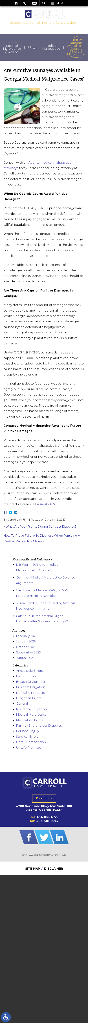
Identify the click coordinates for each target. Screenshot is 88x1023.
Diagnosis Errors (28, 698)
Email (34, 3)
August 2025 (25, 658)
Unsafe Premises (28, 747)
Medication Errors (29, 720)
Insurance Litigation (31, 709)
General (22, 703)
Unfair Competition (31, 742)
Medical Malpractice (51, 47)
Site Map (32, 868)
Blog (31, 47)
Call (25, 3)
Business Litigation (30, 687)
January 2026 (26, 641)
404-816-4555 (46, 504)
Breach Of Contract (30, 681)
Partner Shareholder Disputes (39, 725)
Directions (44, 798)
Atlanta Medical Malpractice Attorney (12, 47)
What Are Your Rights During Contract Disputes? (41, 526)
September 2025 (28, 652)
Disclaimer (53, 868)
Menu (60, 3)
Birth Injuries (26, 676)
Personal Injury (27, 731)
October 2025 (26, 647)
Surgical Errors (27, 736)
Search (44, 3)
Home (16, 3)
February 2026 (26, 636)
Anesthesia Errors (29, 670)
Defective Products (30, 692)
